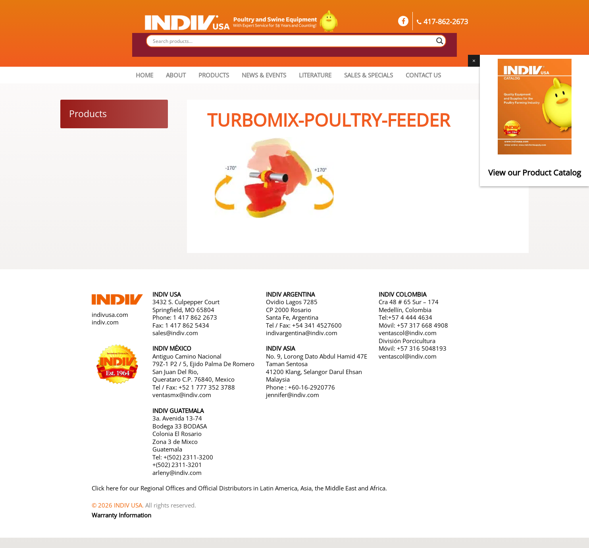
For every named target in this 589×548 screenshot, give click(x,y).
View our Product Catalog (534, 172)
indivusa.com (110, 314)
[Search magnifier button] (439, 40)
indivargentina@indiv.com (301, 333)
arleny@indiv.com (177, 473)
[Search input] (292, 40)
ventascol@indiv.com (408, 333)
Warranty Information (121, 515)
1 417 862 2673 (195, 317)
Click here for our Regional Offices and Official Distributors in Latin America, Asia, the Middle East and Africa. (239, 488)
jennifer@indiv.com (292, 395)
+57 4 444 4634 (410, 317)
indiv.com (105, 322)
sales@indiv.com (175, 333)
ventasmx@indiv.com (181, 395)
